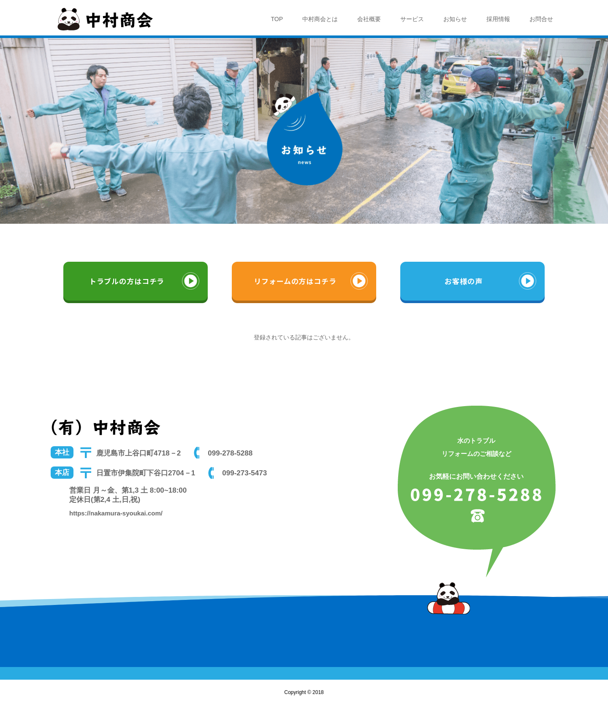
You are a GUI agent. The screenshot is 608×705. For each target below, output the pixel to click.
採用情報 (498, 19)
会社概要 (369, 19)
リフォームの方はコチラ (295, 281)
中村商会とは (320, 19)
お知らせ (455, 19)
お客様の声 (463, 281)
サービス (412, 19)
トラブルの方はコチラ (127, 281)
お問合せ (541, 19)
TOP (277, 19)
